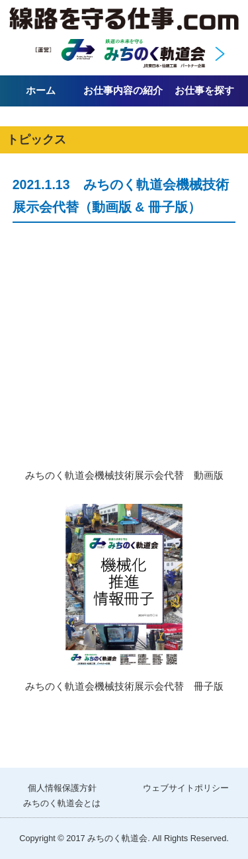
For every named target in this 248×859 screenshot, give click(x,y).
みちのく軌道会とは (62, 803)
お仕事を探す (204, 90)
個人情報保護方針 (62, 788)
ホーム (41, 90)
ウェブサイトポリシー (186, 788)
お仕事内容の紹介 (123, 90)
